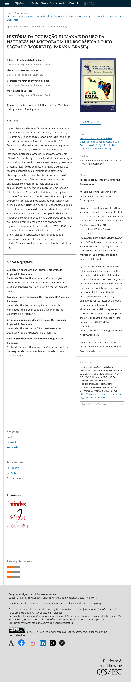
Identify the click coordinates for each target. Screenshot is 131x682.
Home (10, 12)
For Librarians (14, 478)
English (11, 437)
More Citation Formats (94, 404)
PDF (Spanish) (92, 122)
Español (11, 442)
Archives (21, 12)
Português (12, 447)
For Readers (13, 467)
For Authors (13, 472)
